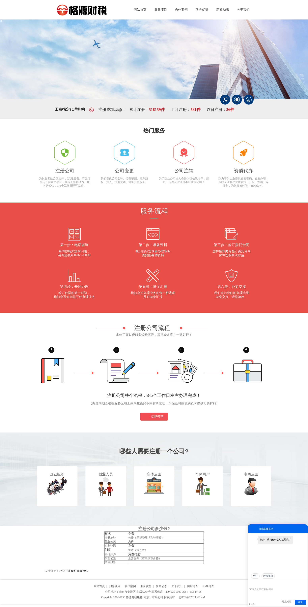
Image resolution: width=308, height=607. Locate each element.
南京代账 (82, 570)
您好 (255, 576)
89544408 (195, 591)
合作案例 (181, 9)
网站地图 (192, 586)
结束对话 (287, 601)
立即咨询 (154, 416)
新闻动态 (222, 9)
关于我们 (243, 9)
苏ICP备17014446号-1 (192, 597)
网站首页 (140, 9)
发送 (300, 602)
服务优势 (202, 9)
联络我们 (268, 576)
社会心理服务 (67, 570)
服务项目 (160, 9)
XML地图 (208, 586)
